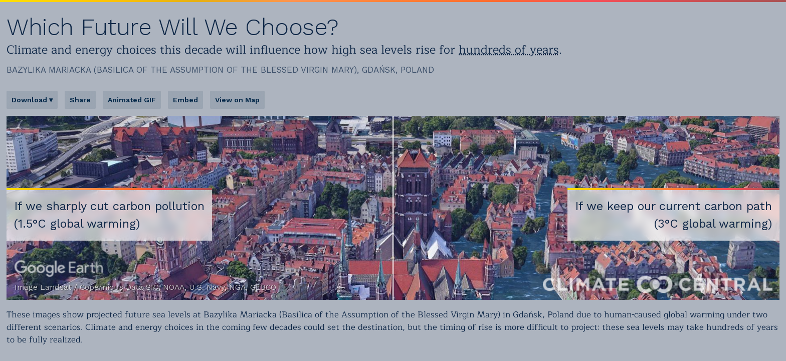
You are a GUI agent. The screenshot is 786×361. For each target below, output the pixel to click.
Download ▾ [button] (32, 100)
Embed (185, 100)
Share (80, 100)
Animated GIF (132, 100)
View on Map (237, 100)
